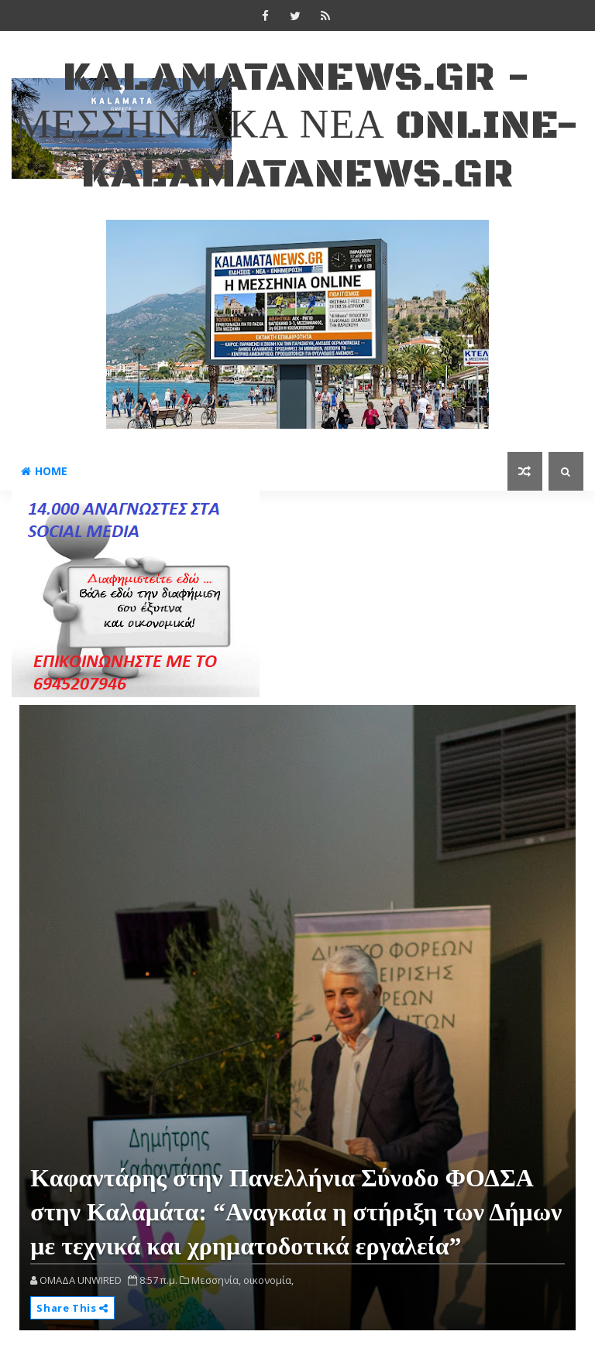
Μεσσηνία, (216, 1280)
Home (44, 471)
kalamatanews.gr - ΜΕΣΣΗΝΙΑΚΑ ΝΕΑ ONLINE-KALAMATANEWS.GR (297, 126)
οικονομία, (268, 1280)
